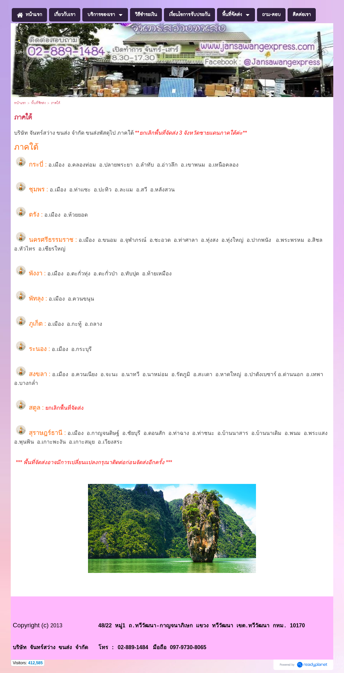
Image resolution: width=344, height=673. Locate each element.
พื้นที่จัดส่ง (38, 103)
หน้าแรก (20, 103)
